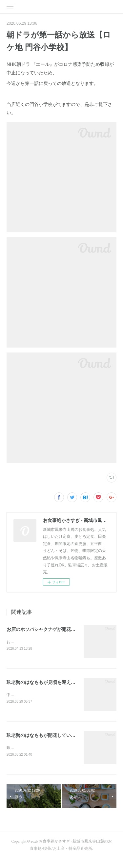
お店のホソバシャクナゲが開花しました (48, 629)
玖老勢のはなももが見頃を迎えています (48, 682)
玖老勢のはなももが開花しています (43, 736)
